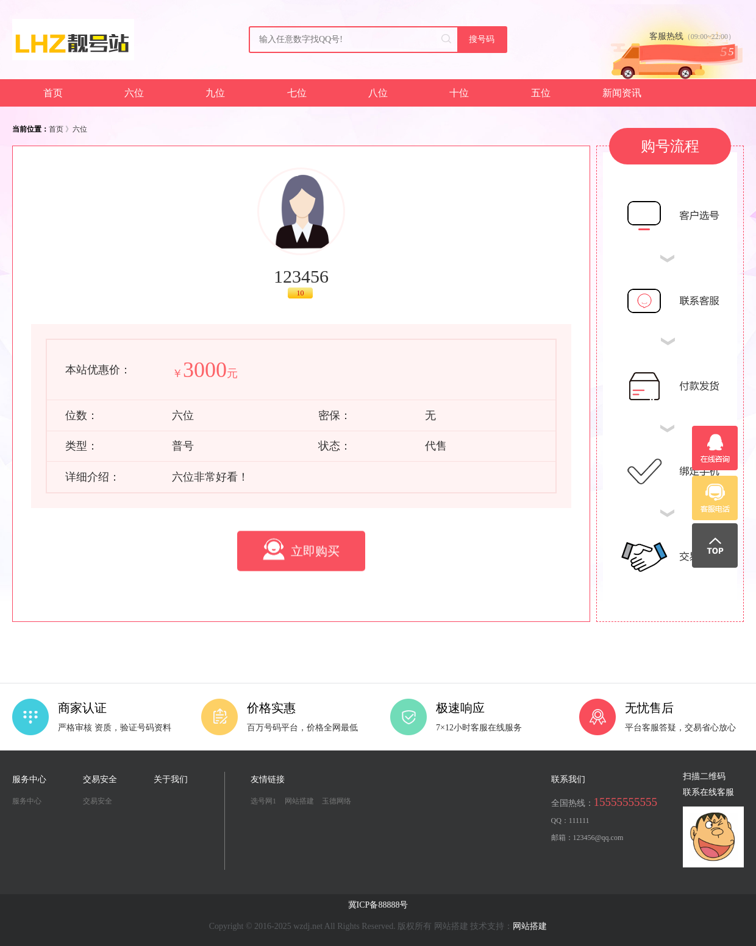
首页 (53, 93)
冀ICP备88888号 (378, 904)
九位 (215, 93)
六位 (134, 93)
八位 (378, 93)
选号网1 (263, 801)
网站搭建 (299, 801)
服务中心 (26, 801)
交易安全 (97, 801)
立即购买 (301, 585)
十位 (459, 93)
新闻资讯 (621, 93)
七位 (297, 93)
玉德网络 (336, 801)
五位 (541, 93)
